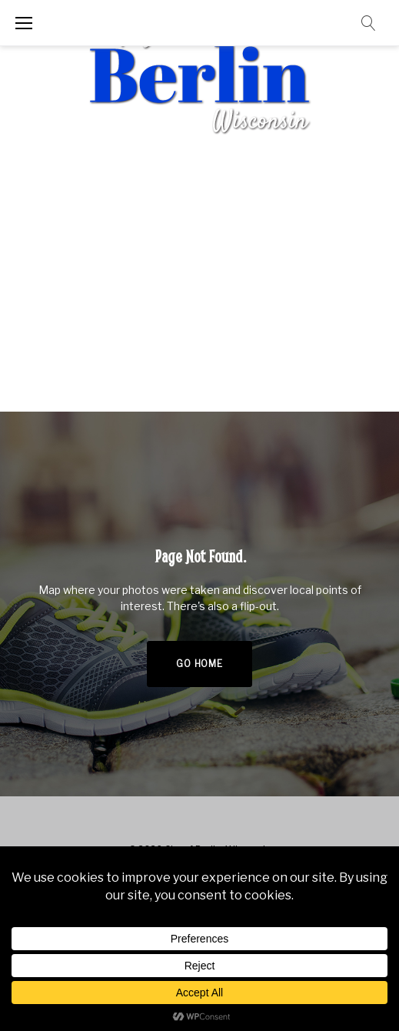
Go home (199, 663)
